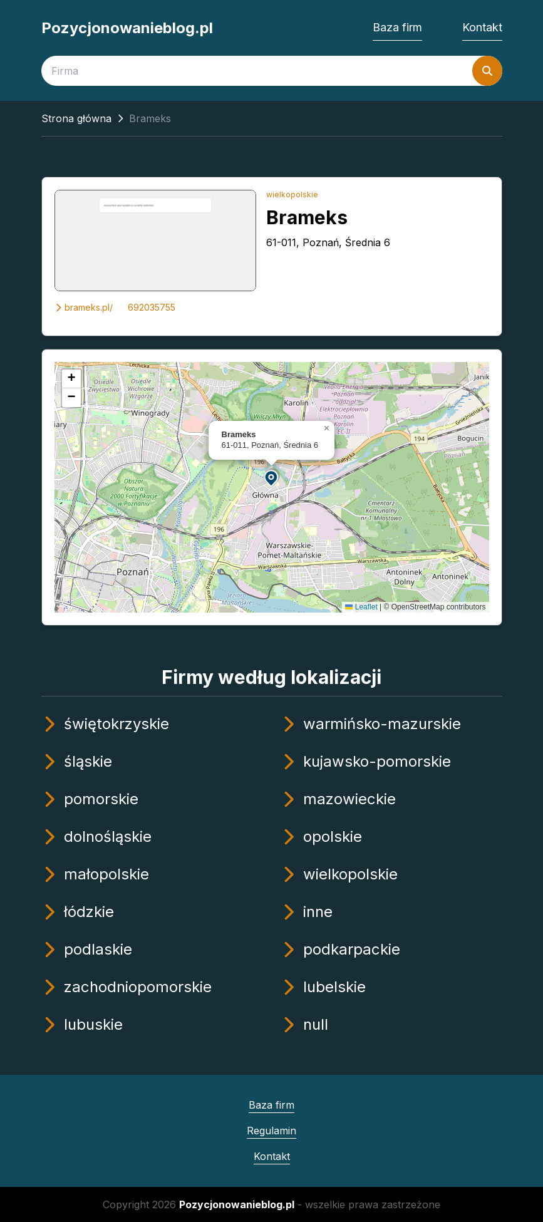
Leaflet (361, 607)
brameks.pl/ (83, 307)
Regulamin (271, 1130)
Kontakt (482, 27)
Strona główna (76, 118)
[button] (272, 477)
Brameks (307, 217)
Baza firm (397, 27)
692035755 (151, 307)
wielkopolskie (292, 194)
